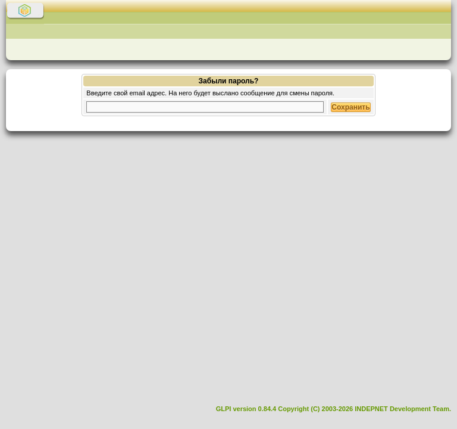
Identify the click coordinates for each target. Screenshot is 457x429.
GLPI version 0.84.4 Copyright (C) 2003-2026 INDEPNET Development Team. (333, 408)
